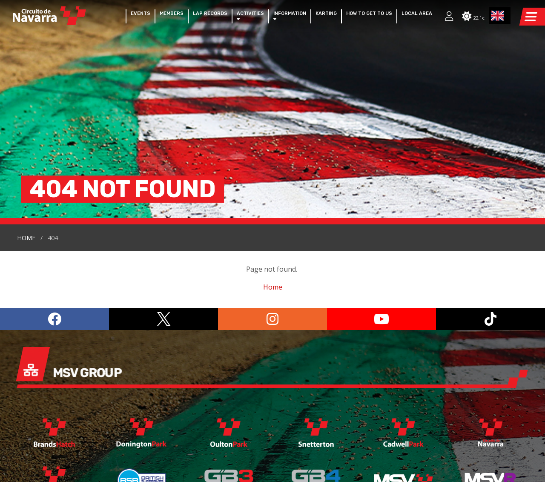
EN (498, 15)
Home (26, 118)
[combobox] (500, 15)
